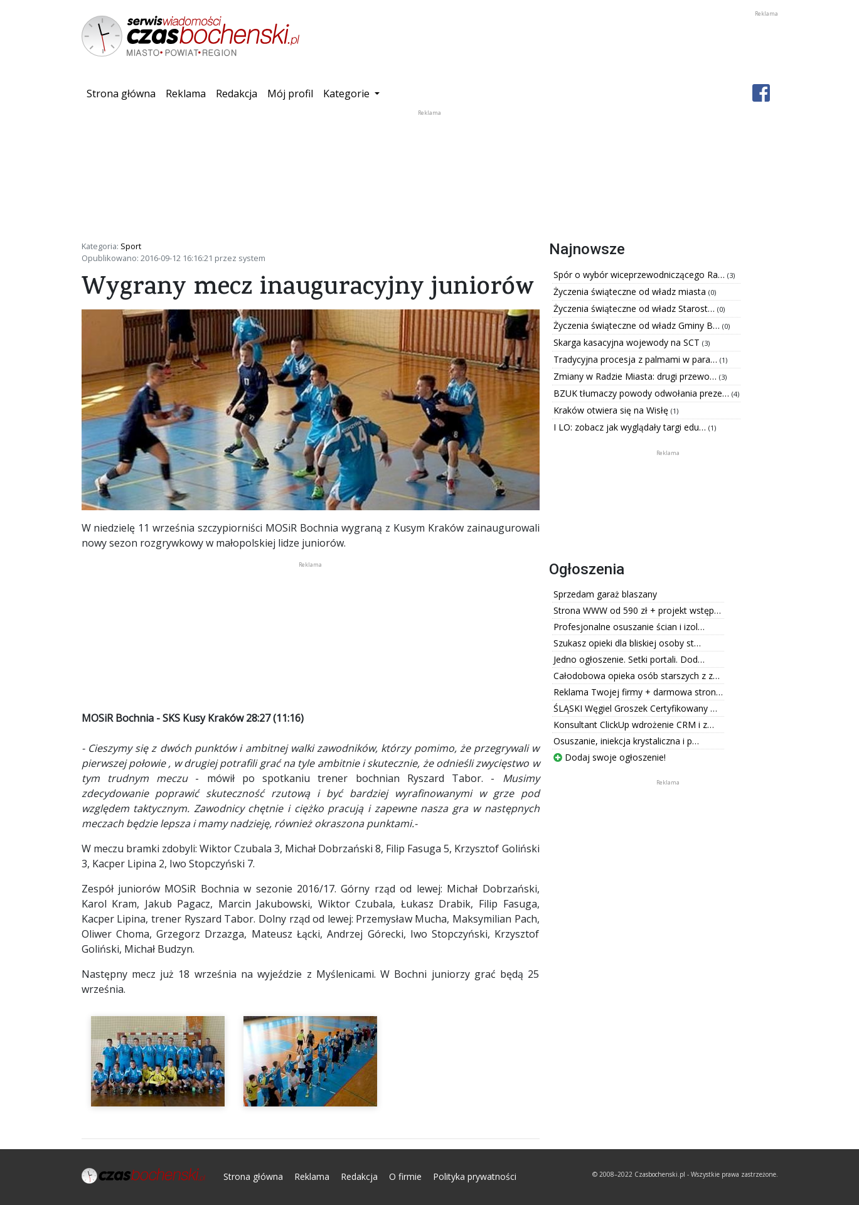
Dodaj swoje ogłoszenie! (609, 757)
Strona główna (124, 92)
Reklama (186, 93)
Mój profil (290, 93)
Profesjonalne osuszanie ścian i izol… (629, 627)
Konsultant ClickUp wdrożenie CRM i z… (633, 725)
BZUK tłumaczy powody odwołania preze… (642, 393)
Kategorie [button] (347, 93)
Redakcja (236, 93)
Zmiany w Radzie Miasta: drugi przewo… (636, 376)
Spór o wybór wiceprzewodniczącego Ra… (640, 275)
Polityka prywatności (474, 1176)
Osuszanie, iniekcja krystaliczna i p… (626, 741)
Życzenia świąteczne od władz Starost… (635, 308)
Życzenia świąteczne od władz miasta (630, 291)
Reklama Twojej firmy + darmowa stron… (638, 692)
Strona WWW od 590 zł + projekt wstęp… (637, 610)
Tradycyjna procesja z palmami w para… (636, 359)
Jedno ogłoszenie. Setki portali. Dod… (629, 659)
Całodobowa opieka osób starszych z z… (636, 676)
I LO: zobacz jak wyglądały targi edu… (630, 427)
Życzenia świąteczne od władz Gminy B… (637, 325)
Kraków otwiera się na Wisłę (612, 410)
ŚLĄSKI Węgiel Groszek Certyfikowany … (635, 708)
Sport (130, 246)
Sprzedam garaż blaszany (605, 594)
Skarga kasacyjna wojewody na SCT (627, 342)
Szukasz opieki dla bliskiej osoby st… (627, 643)
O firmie (405, 1176)
